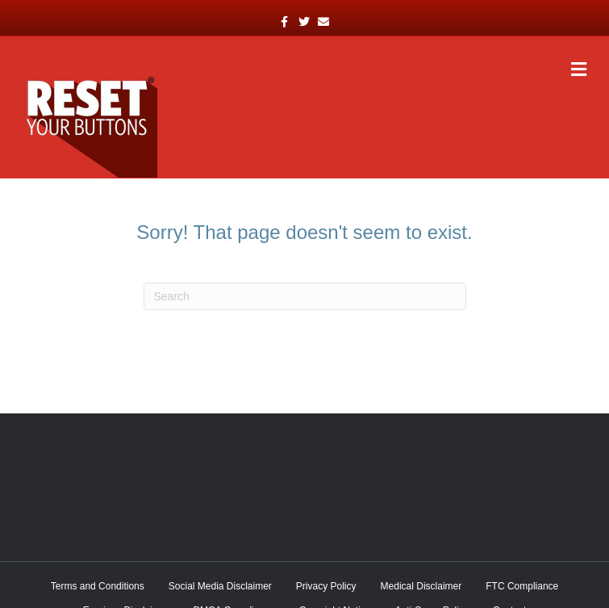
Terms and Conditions (97, 586)
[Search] (305, 296)
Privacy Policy (326, 586)
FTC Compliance (522, 586)
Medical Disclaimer (421, 586)
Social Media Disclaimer (220, 586)
